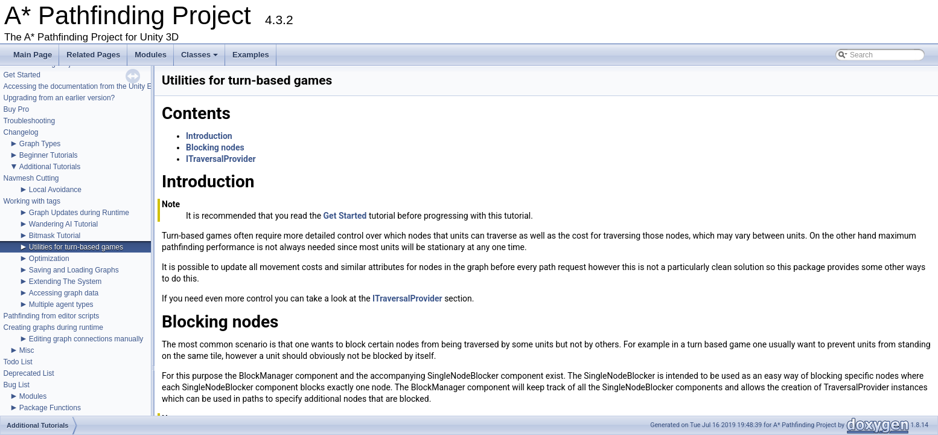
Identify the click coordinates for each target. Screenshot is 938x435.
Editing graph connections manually (86, 339)
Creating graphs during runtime (53, 327)
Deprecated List (28, 373)
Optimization (49, 258)
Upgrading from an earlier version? (59, 98)
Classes (200, 58)
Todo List (17, 362)
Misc (26, 350)
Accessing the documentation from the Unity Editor (84, 86)
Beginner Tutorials (48, 155)
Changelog (20, 132)
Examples (250, 54)
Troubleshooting (29, 121)
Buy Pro (16, 109)
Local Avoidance (55, 189)
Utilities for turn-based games (76, 247)
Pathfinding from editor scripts (51, 316)
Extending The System (65, 281)
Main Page (32, 54)
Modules (151, 54)
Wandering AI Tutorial (63, 224)
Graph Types (39, 144)
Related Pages (93, 54)
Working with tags (31, 201)
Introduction (209, 136)
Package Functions (50, 408)
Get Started (21, 75)
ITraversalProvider (221, 159)
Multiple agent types (61, 304)
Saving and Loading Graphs (74, 270)
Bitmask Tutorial (54, 235)
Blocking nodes (215, 147)
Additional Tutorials (49, 167)
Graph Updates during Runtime (79, 212)
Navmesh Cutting (31, 178)
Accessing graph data (63, 293)
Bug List (16, 385)
